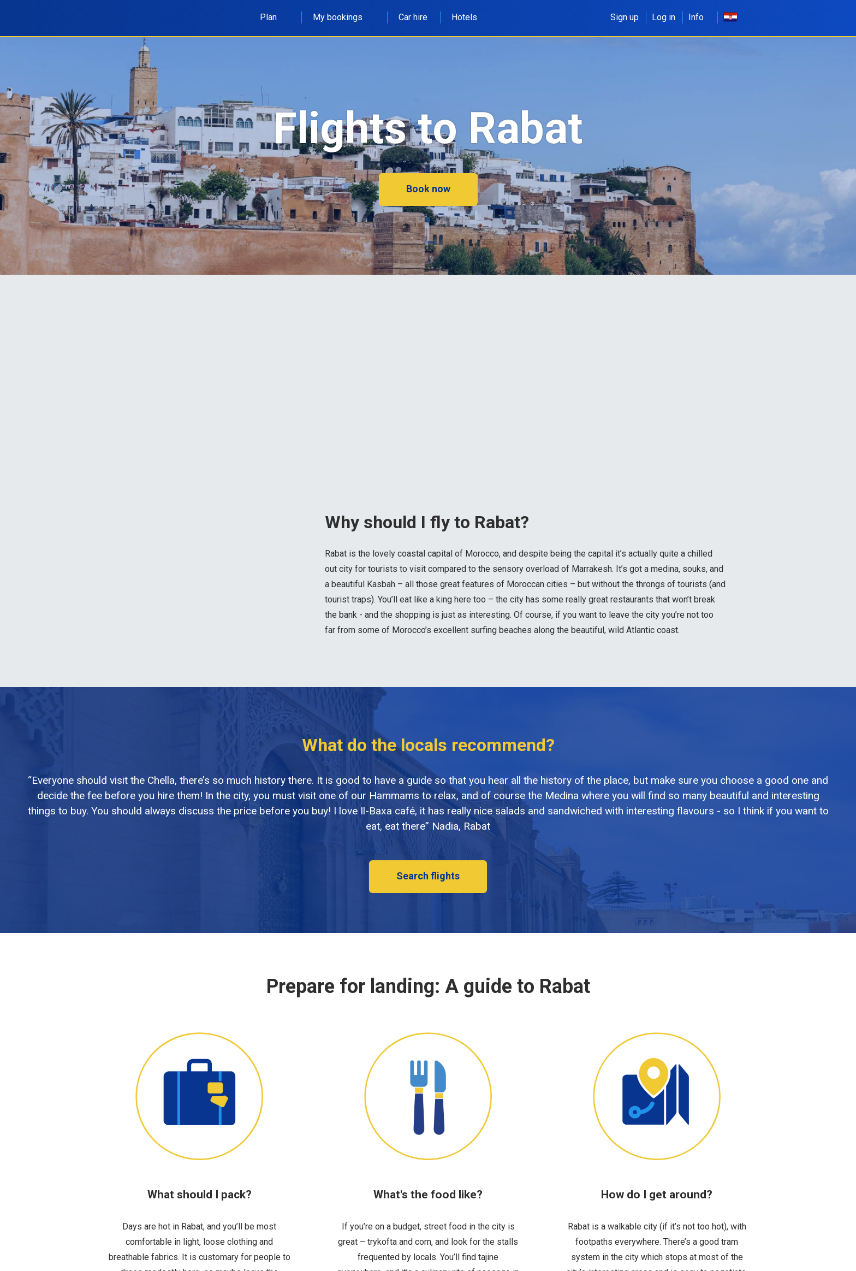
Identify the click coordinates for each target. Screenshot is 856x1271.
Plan (274, 17)
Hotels (464, 17)
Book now (428, 188)
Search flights (428, 876)
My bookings (343, 17)
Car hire (413, 17)
